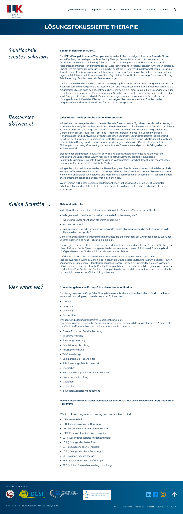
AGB (116, 507)
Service (151, 9)
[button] (174, 9)
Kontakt (165, 9)
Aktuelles (125, 9)
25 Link (174, 507)
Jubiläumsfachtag (77, 9)
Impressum (139, 507)
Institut (138, 9)
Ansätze (111, 9)
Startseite (162, 507)
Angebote (96, 9)
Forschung (66, 403)
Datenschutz (126, 507)
